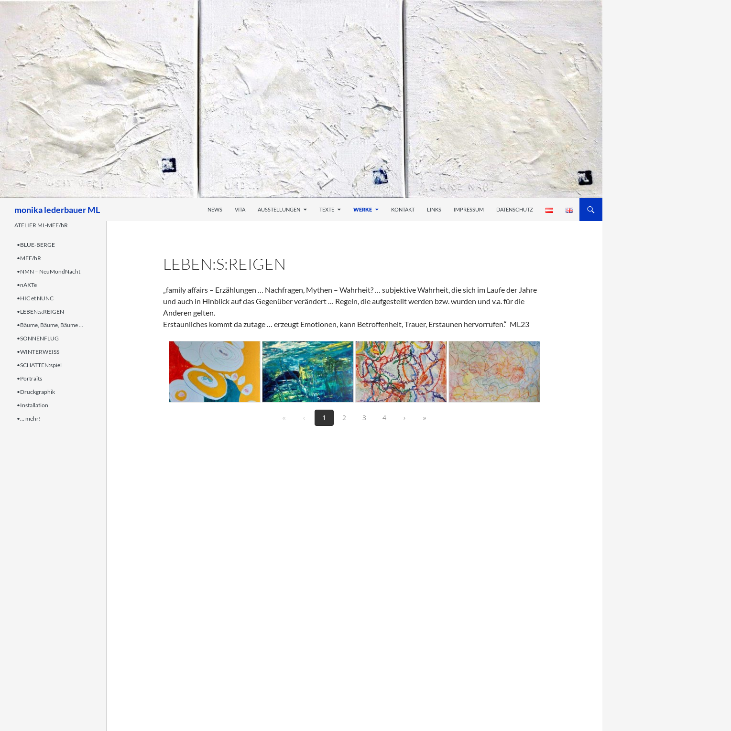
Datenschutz (514, 209)
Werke (362, 209)
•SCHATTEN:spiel (39, 365)
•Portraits (29, 378)
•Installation (32, 405)
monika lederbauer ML (57, 209)
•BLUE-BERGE (36, 244)
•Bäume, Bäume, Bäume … (50, 324)
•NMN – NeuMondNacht (48, 271)
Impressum (469, 209)
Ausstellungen (279, 209)
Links (434, 209)
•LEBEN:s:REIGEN (40, 311)
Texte (326, 209)
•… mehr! (29, 418)
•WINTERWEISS (38, 351)
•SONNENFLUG (38, 338)
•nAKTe (27, 284)
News (214, 209)
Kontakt (403, 209)
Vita (240, 209)
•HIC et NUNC (35, 298)
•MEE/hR (29, 258)
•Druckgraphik (36, 391)
